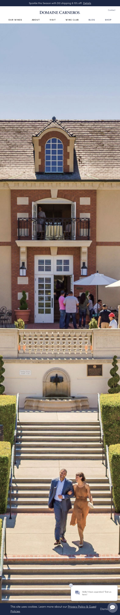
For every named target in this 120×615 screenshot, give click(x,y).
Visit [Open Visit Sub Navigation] (53, 19)
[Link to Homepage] (60, 12)
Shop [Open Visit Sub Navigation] (108, 19)
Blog (92, 19)
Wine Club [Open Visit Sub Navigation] (72, 19)
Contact (111, 10)
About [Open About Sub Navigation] (36, 19)
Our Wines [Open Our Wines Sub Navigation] (15, 19)
